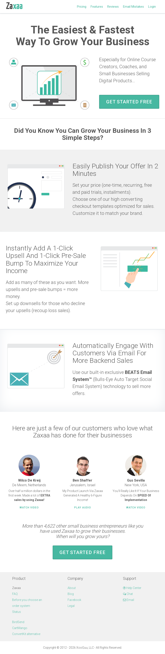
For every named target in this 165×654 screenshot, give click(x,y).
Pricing (81, 7)
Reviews (113, 7)
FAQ (15, 594)
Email (128, 600)
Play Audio (82, 507)
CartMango (19, 628)
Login (152, 7)
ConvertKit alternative (26, 634)
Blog (71, 594)
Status (16, 611)
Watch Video (29, 507)
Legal (71, 606)
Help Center (132, 588)
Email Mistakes (133, 7)
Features (97, 7)
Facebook (74, 600)
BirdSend (18, 622)
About (72, 588)
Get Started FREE (129, 101)
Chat (128, 594)
